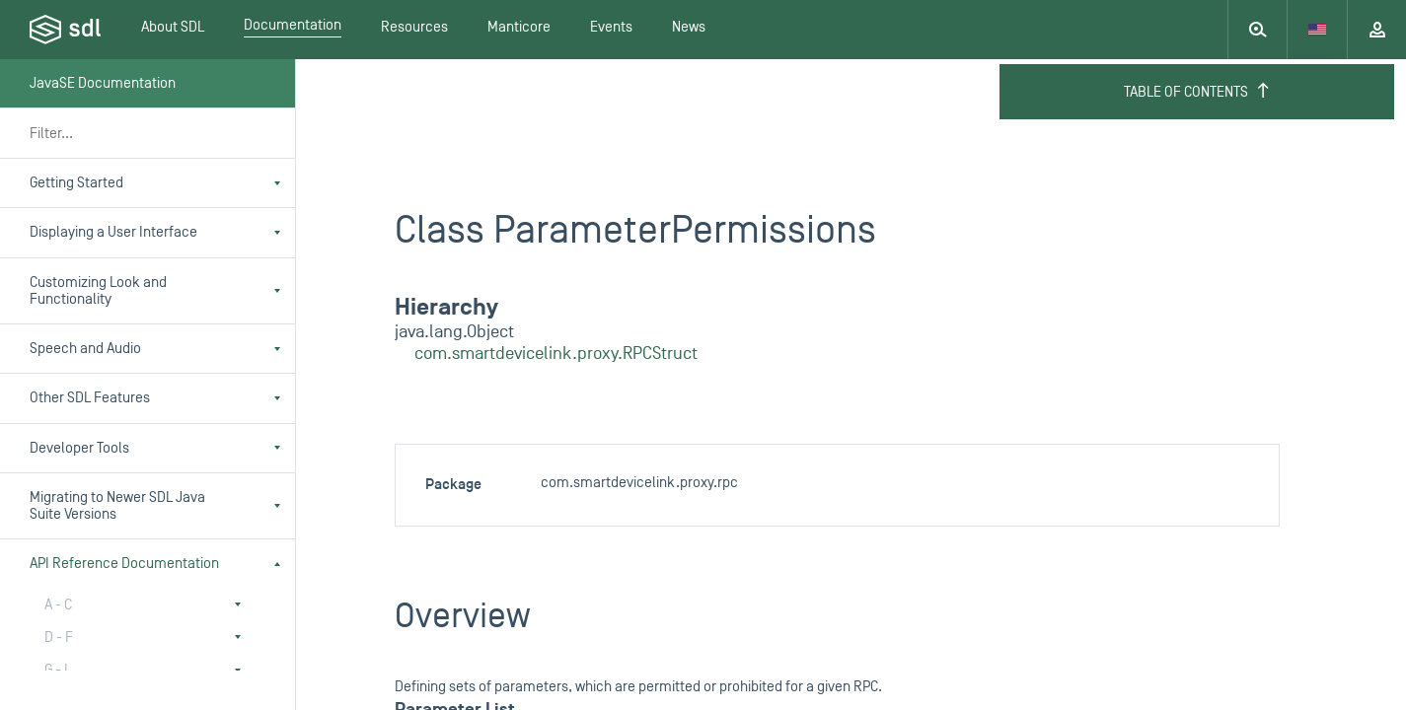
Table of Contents (1197, 92)
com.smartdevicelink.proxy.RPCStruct (556, 353)
